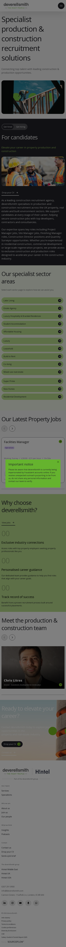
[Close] (58, 461)
